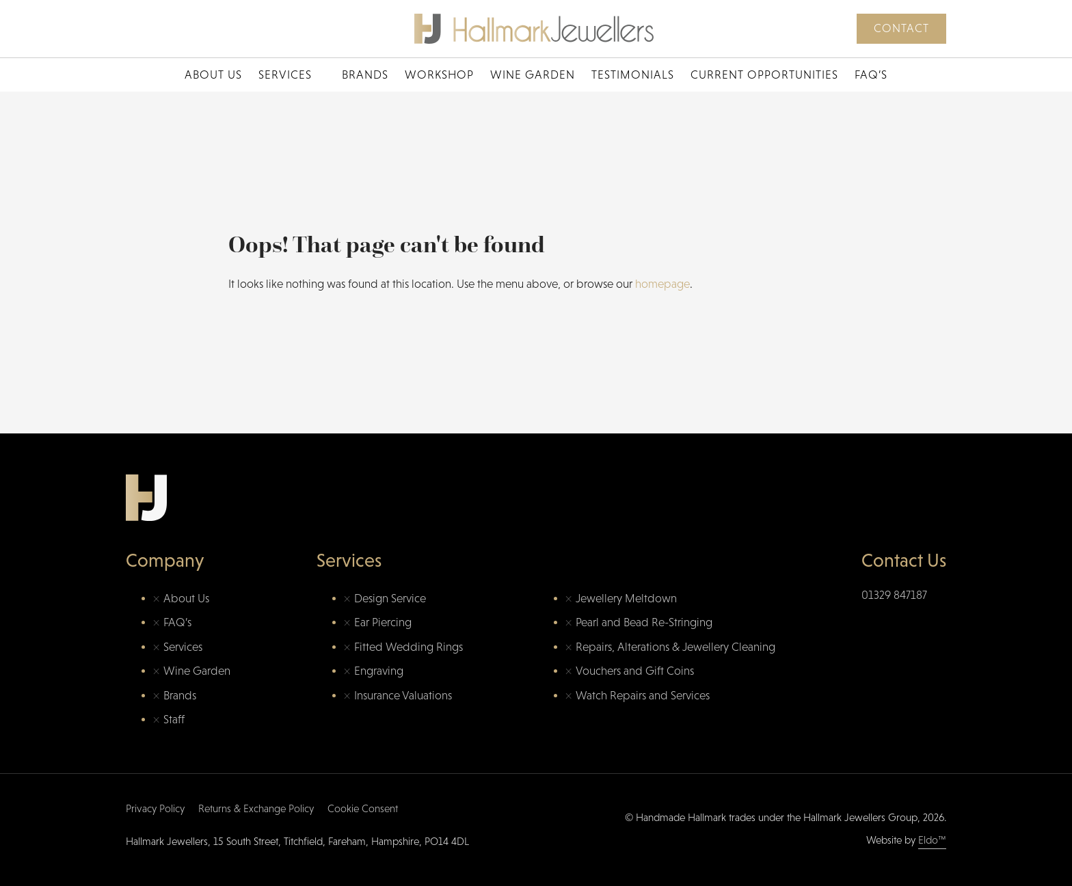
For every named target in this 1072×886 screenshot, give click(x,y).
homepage (662, 284)
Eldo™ (932, 840)
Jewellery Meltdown (626, 598)
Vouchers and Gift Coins (635, 670)
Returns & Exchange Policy (256, 808)
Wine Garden (532, 74)
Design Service (390, 598)
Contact (901, 28)
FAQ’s (871, 74)
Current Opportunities (764, 74)
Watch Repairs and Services (643, 695)
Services (285, 74)
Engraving (378, 670)
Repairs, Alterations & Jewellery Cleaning (675, 647)
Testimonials (632, 74)
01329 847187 (894, 595)
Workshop (439, 74)
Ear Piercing (383, 622)
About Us (213, 74)
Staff (174, 719)
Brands (365, 74)
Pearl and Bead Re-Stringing (644, 622)
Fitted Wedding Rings (408, 647)
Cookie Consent (362, 808)
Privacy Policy (155, 808)
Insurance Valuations (403, 695)
